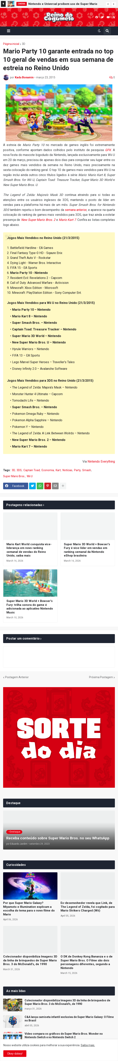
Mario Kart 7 (67, 220)
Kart (58, 470)
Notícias (67, 470)
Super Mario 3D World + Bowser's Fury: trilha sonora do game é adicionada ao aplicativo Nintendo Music (29, 606)
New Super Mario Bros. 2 (38, 220)
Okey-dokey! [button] (14, 1053)
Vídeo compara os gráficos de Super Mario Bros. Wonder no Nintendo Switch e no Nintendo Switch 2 (64, 1035)
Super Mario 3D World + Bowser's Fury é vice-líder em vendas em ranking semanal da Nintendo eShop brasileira (87, 549)
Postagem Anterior (17, 677)
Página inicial (11, 43)
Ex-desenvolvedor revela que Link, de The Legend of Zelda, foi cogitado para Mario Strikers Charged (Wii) (88, 906)
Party (77, 470)
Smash (86, 470)
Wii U (30, 476)
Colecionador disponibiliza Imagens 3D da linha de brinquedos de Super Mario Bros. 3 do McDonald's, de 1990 (30, 960)
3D (23, 43)
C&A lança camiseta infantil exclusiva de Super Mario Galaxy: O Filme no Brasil (69, 1018)
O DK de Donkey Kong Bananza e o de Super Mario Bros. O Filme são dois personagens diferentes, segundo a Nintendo (87, 962)
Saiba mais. (88, 1045)
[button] (108, 4)
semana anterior (76, 210)
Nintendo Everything (101, 461)
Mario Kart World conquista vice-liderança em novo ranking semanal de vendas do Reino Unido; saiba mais (29, 549)
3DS (19, 470)
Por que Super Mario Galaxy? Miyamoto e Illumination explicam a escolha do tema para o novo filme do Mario (29, 908)
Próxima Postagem (101, 677)
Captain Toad (31, 470)
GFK (108, 150)
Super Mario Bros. (14, 476)
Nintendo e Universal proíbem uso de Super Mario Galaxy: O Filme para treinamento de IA (62, 4)
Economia (48, 470)
